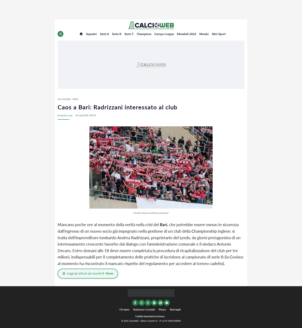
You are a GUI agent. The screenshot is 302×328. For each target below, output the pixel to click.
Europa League (164, 34)
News (75, 99)
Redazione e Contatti (144, 309)
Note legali (175, 309)
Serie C (129, 34)
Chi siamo (124, 309)
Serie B (116, 34)
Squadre (91, 34)
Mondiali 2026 (186, 34)
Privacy (162, 309)
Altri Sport (219, 34)
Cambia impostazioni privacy (150, 316)
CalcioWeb (64, 99)
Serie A (104, 34)
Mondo (204, 34)
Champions (144, 34)
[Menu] (60, 34)
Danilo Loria (66, 115)
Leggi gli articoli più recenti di (88, 273)
